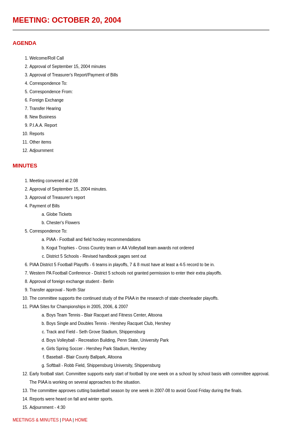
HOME (81, 420)
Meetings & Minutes (36, 420)
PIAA (67, 420)
